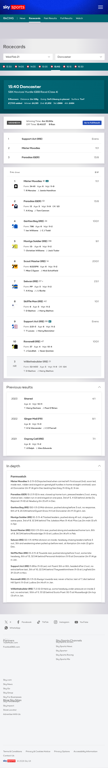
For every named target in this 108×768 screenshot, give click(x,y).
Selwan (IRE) (31, 281)
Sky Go (6, 713)
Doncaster (80, 56)
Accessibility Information (85, 751)
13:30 (9, 67)
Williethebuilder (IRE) (36, 361)
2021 (14, 438)
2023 (14, 398)
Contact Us (8, 756)
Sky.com (7, 705)
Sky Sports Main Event (66, 645)
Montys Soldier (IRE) (35, 241)
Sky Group (8, 717)
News (22, 18)
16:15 (69, 67)
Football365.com (11, 658)
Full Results (66, 18)
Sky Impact (8, 730)
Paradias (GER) (30, 157)
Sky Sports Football (65, 654)
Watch (79, 18)
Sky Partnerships (11, 726)
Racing (8, 18)
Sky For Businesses (12, 722)
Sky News (8, 709)
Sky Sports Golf (63, 662)
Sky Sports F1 (62, 666)
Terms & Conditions (12, 751)
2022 (14, 418)
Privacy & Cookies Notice (38, 751)
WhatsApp (11, 628)
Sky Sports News (64, 679)
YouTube (80, 622)
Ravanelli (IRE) (32, 341)
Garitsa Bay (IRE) (34, 221)
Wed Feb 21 (28, 56)
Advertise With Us (11, 739)
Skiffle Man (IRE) (33, 301)
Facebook (23, 622)
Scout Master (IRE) (35, 261)
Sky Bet (7, 645)
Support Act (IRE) (32, 139)
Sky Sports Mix (63, 692)
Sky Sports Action (64, 675)
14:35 (33, 67)
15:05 (45, 67)
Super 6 (7, 649)
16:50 (81, 67)
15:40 (57, 67)
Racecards (34, 18)
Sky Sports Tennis (64, 671)
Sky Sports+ (61, 684)
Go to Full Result (92, 123)
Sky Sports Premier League (69, 649)
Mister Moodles (31, 148)
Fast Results (50, 18)
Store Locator (10, 735)
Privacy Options (62, 751)
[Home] (14, 7)
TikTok (42, 622)
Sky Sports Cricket (65, 658)
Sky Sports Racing (65, 688)
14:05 (21, 67)
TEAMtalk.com (10, 654)
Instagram (61, 622)
